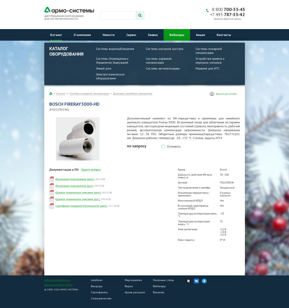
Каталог (56, 35)
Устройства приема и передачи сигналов (210, 60)
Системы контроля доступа (164, 49)
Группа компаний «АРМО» (58, 284)
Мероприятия (133, 280)
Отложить (174, 146)
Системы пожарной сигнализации (209, 51)
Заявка (153, 35)
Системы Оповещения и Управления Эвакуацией (112, 60)
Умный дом (103, 68)
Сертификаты (99, 292)
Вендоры (97, 286)
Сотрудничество (101, 298)
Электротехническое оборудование (110, 76)
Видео (129, 286)
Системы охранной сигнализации (159, 60)
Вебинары (176, 35)
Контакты (224, 35)
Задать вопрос (91, 169)
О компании (82, 35)
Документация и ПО (64, 169)
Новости (109, 35)
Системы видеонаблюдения (115, 49)
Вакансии (158, 292)
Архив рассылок (135, 292)
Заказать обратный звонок (227, 19)
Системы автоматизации (163, 68)
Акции (200, 35)
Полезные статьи (163, 280)
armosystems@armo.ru (57, 280)
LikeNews (97, 280)
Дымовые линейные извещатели (132, 93)
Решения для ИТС (208, 68)
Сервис (131, 35)
